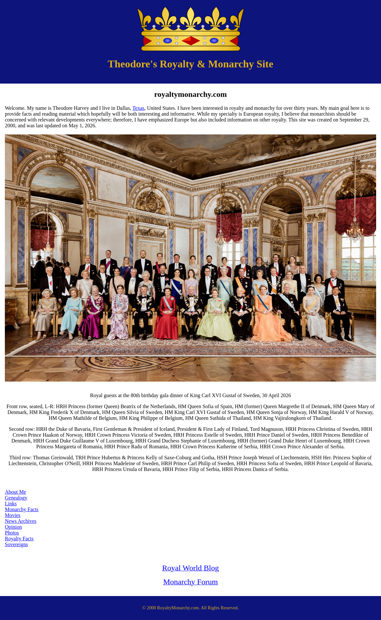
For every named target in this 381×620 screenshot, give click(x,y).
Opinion (13, 527)
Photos (12, 532)
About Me (15, 492)
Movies (12, 515)
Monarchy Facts (22, 509)
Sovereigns (16, 544)
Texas (138, 108)
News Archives (20, 521)
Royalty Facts (19, 538)
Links (11, 503)
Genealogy (16, 497)
